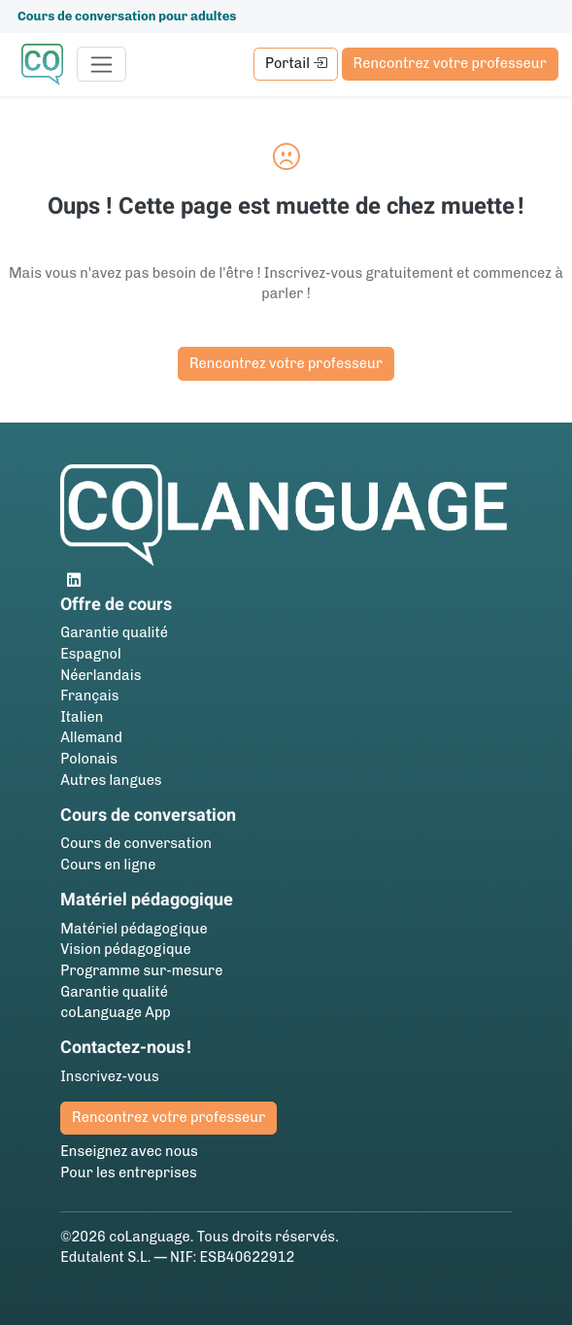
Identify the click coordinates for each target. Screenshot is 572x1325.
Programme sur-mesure (141, 970)
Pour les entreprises (128, 1172)
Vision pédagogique (125, 949)
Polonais (89, 758)
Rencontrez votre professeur (450, 63)
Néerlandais (100, 675)
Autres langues (110, 780)
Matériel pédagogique (133, 928)
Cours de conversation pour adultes (126, 16)
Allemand (91, 737)
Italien (81, 717)
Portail (296, 63)
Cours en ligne (107, 864)
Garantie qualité (114, 632)
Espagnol (90, 653)
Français (89, 695)
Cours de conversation (136, 843)
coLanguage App (115, 1012)
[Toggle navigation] (101, 64)
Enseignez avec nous (129, 1151)
